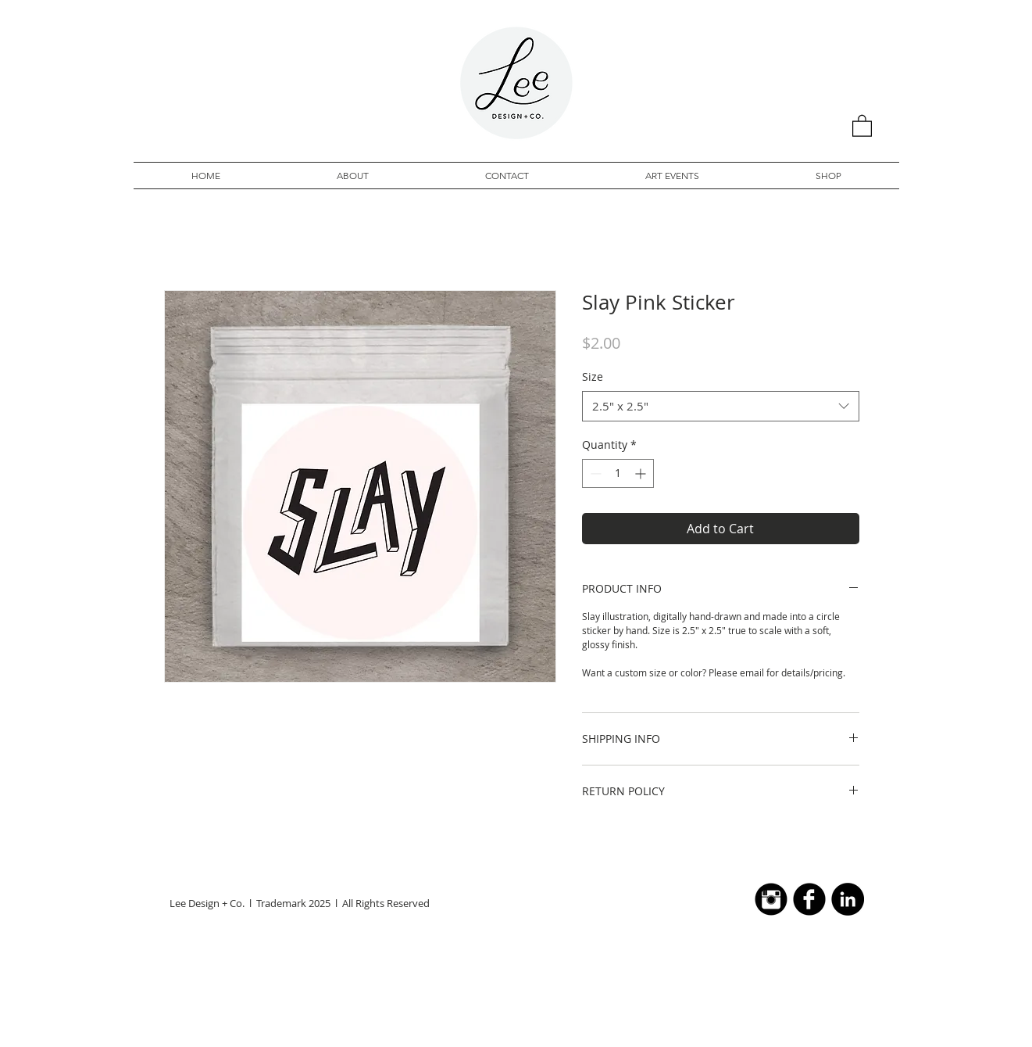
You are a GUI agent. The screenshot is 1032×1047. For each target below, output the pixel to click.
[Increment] (642, 473)
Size (592, 376)
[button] (862, 125)
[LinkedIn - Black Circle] (847, 899)
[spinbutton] (618, 473)
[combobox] (720, 406)
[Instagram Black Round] (771, 899)
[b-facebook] (809, 899)
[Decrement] (594, 473)
